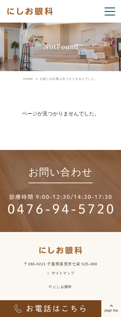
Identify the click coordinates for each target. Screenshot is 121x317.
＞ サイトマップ (60, 273)
